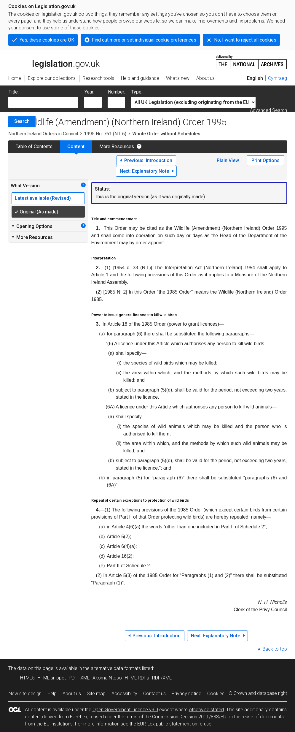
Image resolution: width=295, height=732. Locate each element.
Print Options (265, 160)
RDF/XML (162, 678)
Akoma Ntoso (107, 678)
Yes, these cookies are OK (47, 40)
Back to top (274, 649)
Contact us (154, 693)
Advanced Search (268, 110)
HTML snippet (52, 678)
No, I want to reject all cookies (245, 40)
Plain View (228, 160)
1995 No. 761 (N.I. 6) (105, 134)
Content (75, 146)
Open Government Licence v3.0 (125, 709)
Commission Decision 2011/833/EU (189, 717)
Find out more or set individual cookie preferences (144, 40)
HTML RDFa (137, 678)
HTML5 (27, 678)
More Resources (116, 146)
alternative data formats (116, 668)
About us (72, 693)
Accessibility (124, 693)
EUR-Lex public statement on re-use (174, 724)
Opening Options (31, 226)
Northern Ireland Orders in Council (43, 134)
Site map (96, 693)
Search (22, 121)
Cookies (215, 693)
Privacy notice (186, 693)
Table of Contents (34, 146)
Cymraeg (277, 78)
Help (52, 693)
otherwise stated (206, 709)
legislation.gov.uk (54, 61)
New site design (25, 693)
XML (85, 678)
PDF (73, 678)
